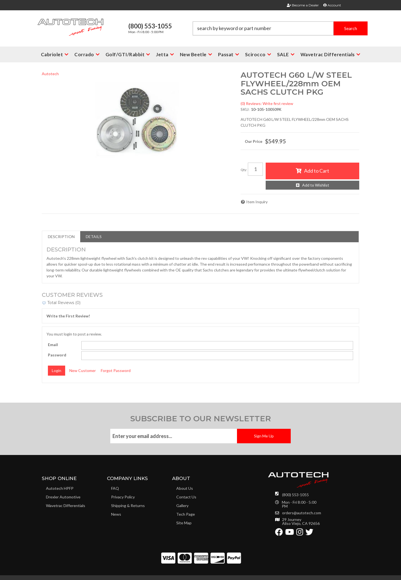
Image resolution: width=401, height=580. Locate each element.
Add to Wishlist (315, 185)
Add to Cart (316, 171)
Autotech (50, 73)
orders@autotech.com (301, 513)
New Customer (82, 370)
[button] (280, 28)
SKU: (245, 109)
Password (57, 355)
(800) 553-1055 (295, 494)
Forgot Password (116, 370)
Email (53, 344)
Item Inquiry (257, 201)
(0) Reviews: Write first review (267, 103)
